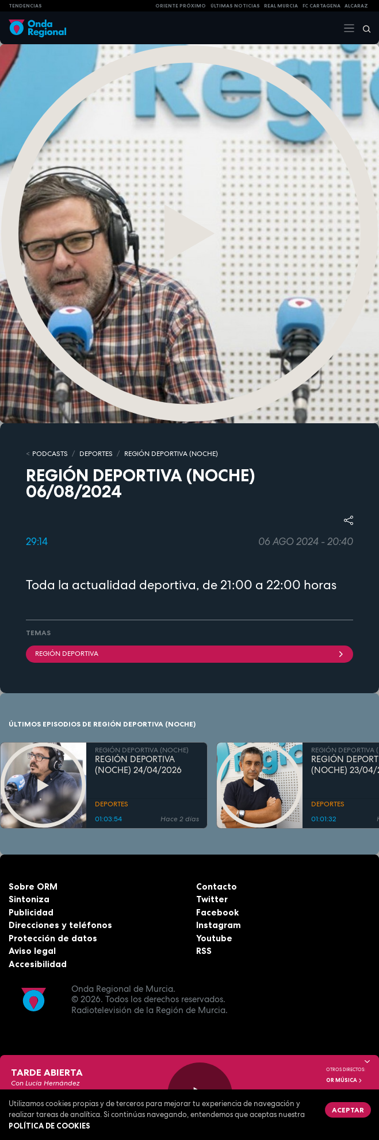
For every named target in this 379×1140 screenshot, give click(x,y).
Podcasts (50, 453)
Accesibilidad (38, 964)
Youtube (214, 938)
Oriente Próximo (180, 6)
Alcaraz (356, 6)
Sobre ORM (33, 886)
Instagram (218, 924)
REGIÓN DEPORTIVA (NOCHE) (171, 453)
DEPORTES (96, 453)
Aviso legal (32, 950)
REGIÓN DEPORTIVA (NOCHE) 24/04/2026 (138, 765)
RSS (204, 950)
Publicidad (31, 912)
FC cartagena (321, 6)
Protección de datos (53, 938)
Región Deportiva (189, 653)
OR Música (344, 1080)
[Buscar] (362, 28)
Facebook (217, 912)
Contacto (216, 886)
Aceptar (348, 1110)
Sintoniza (29, 899)
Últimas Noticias (235, 6)
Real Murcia (281, 6)
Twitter (212, 899)
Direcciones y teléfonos (60, 924)
